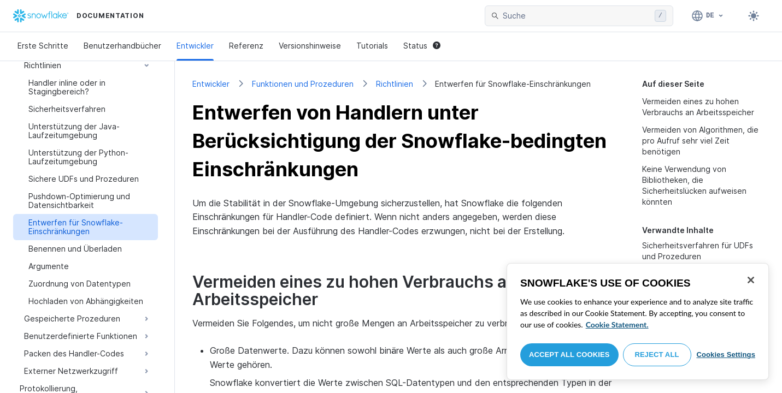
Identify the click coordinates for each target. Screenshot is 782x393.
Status (421, 45)
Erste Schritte (42, 45)
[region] (638, 321)
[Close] (751, 280)
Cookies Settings (725, 354)
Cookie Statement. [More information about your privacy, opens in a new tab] (617, 324)
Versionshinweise (310, 45)
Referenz (246, 45)
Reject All (657, 354)
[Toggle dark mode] (754, 16)
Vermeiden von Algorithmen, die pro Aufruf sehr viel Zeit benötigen (700, 140)
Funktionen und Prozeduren (303, 83)
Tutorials (372, 45)
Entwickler (195, 45)
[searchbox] (576, 16)
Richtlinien (394, 83)
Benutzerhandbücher (122, 45)
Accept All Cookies (569, 354)
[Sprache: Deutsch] (708, 16)
